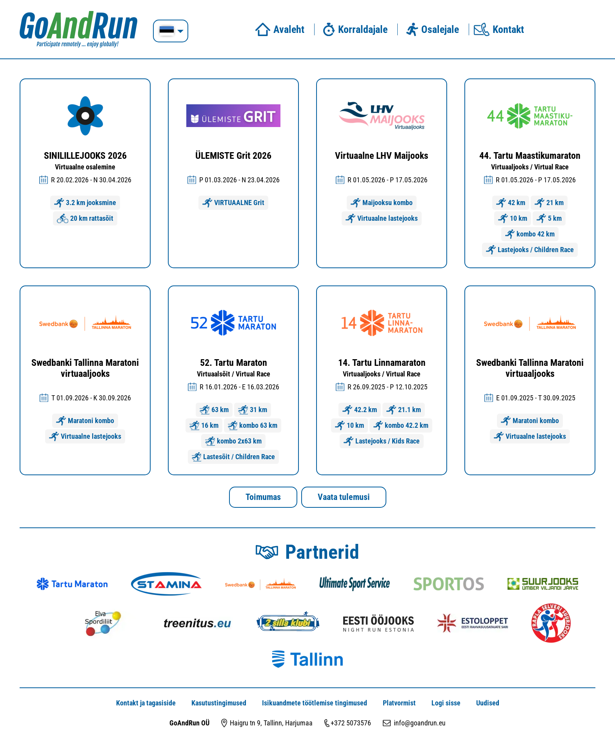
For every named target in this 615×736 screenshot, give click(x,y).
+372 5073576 (351, 723)
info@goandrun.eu (420, 723)
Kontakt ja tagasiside (146, 703)
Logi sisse (445, 703)
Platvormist (399, 703)
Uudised (487, 703)
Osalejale (430, 29)
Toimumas (263, 497)
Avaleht (279, 29)
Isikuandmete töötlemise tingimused (314, 703)
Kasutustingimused (218, 703)
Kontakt (499, 29)
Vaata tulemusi (344, 497)
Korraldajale (353, 29)
